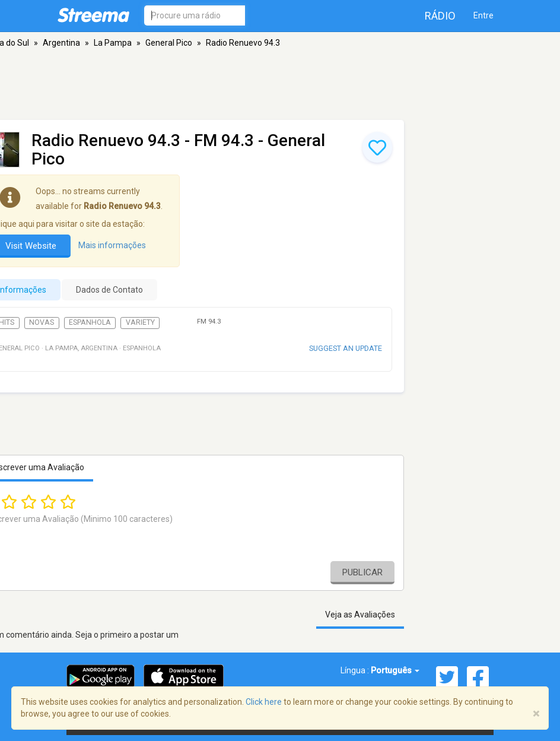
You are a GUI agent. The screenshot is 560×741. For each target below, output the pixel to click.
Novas (41, 322)
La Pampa (113, 43)
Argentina (61, 43)
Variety (140, 322)
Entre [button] (483, 15)
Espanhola (90, 322)
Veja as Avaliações (360, 614)
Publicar (362, 572)
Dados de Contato (109, 289)
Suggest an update (345, 348)
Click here (264, 702)
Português (395, 670)
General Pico (168, 43)
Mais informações (112, 245)
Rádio (440, 16)
